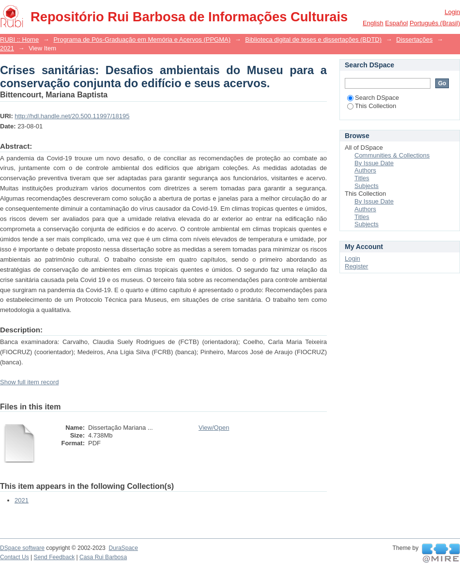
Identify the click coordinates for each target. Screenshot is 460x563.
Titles (361, 178)
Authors (365, 170)
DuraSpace (123, 548)
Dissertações (414, 39)
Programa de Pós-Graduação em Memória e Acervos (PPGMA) (141, 39)
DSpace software (22, 548)
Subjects (366, 185)
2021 (7, 48)
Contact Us (14, 557)
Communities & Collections (391, 155)
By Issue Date (374, 163)
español (396, 23)
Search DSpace (373, 97)
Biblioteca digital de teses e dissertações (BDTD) (313, 39)
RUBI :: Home (19, 39)
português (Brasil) (435, 23)
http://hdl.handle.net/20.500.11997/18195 (72, 116)
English (373, 23)
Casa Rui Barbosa (103, 557)
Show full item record (29, 382)
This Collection (371, 105)
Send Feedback (54, 557)
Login (452, 12)
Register (356, 266)
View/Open (214, 427)
